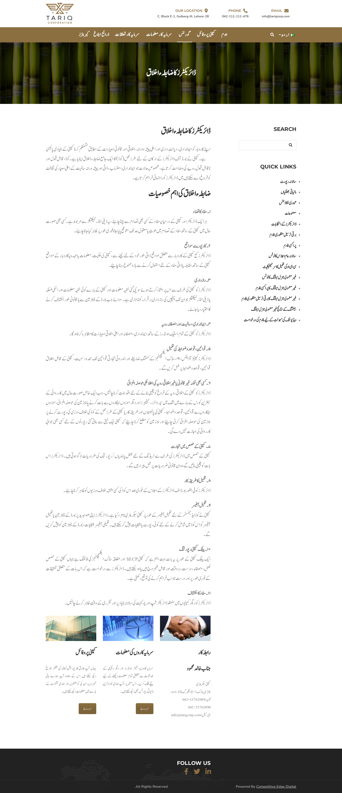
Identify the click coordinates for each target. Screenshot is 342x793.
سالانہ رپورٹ (288, 181)
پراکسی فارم (290, 245)
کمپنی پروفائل (206, 34)
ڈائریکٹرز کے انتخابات (283, 224)
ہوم (224, 34)
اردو (288, 34)
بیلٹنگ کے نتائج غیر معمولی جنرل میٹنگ (273, 309)
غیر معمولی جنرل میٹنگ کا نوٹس (279, 277)
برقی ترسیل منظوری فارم (282, 235)
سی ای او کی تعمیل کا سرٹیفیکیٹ (279, 267)
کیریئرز (84, 34)
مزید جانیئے (87, 708)
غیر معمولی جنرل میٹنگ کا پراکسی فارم (276, 288)
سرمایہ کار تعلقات (127, 34)
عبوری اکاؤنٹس (287, 203)
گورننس (184, 34)
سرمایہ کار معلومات (159, 34)
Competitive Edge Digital (276, 786)
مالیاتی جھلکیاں (288, 192)
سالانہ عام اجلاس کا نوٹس (282, 256)
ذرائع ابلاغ (101, 34)
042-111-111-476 (235, 16)
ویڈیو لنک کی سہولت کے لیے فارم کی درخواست (270, 320)
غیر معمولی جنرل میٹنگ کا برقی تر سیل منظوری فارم (269, 298)
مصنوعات (290, 213)
